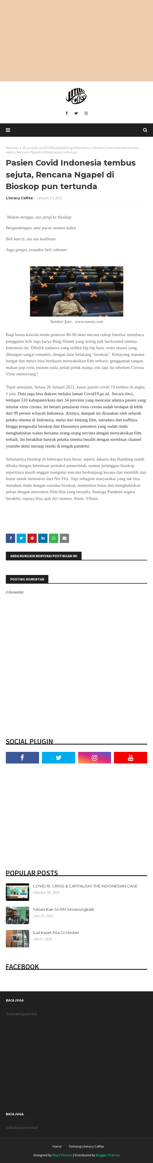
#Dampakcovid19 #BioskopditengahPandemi (56, 147)
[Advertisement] (76, 40)
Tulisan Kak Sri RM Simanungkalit (63, 909)
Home (56, 1146)
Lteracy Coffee (19, 198)
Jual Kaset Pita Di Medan (56, 932)
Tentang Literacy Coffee (86, 1146)
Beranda (12, 147)
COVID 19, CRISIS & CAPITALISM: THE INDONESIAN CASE (85, 886)
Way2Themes (62, 1155)
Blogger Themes (108, 1155)
